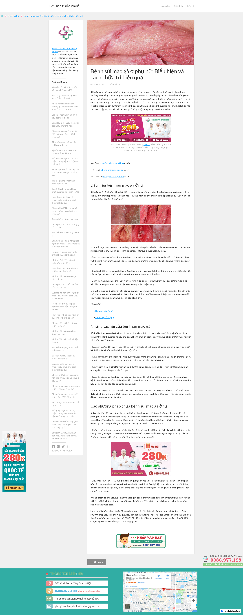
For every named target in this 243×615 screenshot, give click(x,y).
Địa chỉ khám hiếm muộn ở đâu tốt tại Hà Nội (64, 116)
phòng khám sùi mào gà (112, 169)
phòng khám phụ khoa (113, 176)
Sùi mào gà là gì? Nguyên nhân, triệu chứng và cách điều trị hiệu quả (64, 367)
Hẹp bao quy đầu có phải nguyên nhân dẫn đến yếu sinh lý (64, 306)
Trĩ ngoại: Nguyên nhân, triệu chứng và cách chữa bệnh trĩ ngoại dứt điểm (64, 413)
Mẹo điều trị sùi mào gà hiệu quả (65, 234)
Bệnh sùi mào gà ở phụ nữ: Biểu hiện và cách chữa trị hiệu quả (53, 15)
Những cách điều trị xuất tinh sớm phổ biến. (64, 261)
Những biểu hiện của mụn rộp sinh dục (64, 278)
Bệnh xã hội (13, 15)
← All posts (97, 562)
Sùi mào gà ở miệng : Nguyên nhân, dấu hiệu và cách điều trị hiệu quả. (65, 295)
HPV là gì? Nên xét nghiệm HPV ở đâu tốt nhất (64, 97)
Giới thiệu (178, 6)
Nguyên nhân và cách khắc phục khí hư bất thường (64, 253)
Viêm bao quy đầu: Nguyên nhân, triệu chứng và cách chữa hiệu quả (65, 424)
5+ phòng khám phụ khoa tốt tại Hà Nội (66, 404)
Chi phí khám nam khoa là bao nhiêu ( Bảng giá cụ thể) (66, 387)
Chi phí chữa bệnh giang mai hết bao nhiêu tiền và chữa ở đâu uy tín (65, 377)
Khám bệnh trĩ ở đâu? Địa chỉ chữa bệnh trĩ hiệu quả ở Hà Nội (66, 172)
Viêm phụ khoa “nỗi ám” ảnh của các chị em (65, 286)
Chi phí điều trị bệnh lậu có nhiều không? (64, 324)
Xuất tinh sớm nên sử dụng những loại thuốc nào (65, 269)
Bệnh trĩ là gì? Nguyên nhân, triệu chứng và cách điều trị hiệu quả (65, 211)
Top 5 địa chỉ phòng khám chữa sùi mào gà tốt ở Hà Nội (65, 190)
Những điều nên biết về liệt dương (65, 340)
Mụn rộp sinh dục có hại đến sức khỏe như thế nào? (65, 316)
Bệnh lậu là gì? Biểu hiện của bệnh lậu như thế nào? (65, 124)
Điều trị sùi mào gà (104, 311)
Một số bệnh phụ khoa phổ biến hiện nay (65, 349)
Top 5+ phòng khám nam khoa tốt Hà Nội (63, 182)
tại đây (147, 144)
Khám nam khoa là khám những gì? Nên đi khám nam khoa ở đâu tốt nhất (65, 106)
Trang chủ (165, 6)
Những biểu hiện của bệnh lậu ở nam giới (64, 332)
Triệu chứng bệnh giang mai (65, 219)
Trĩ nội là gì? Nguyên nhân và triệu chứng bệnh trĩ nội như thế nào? (65, 161)
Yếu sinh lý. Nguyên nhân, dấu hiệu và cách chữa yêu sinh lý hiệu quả (64, 435)
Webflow (67, 451)
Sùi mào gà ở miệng (104, 317)
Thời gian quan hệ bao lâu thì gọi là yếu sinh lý (66, 143)
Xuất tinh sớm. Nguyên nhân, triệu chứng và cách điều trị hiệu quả (64, 200)
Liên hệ (190, 6)
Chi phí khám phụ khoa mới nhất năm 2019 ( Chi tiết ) (64, 395)
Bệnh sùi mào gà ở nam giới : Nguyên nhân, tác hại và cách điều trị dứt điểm (66, 243)
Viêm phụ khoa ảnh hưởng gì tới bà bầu (66, 226)
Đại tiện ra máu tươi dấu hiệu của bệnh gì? (63, 357)
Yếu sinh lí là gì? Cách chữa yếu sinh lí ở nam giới (64, 88)
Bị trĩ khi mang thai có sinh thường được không (64, 152)
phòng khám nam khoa (113, 163)
